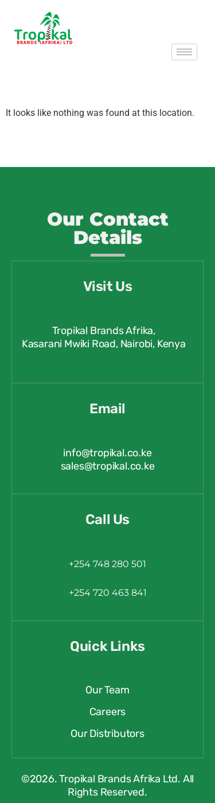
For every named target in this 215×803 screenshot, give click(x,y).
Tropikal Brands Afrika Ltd (118, 779)
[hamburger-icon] (184, 52)
